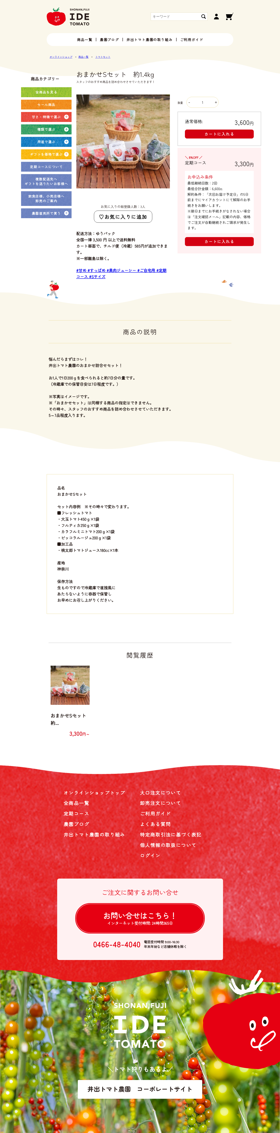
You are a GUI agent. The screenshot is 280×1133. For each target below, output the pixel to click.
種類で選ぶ (46, 129)
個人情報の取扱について (168, 845)
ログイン (150, 855)
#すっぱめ (97, 270)
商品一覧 (84, 39)
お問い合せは (140, 918)
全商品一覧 (76, 802)
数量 (198, 103)
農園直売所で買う (46, 213)
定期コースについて (46, 166)
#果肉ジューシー (122, 270)
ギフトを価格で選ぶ (46, 154)
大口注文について (160, 792)
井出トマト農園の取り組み (149, 39)
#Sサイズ (97, 276)
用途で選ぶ (46, 141)
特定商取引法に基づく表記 (171, 834)
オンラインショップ (61, 57)
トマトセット (102, 57)
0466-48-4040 (117, 944)
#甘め (82, 270)
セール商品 (46, 104)
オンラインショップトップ (94, 792)
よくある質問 (155, 824)
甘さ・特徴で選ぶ (46, 116)
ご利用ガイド (191, 39)
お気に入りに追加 (125, 216)
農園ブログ (109, 39)
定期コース (76, 813)
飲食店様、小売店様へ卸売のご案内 (46, 198)
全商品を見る (46, 92)
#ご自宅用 (146, 270)
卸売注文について (160, 802)
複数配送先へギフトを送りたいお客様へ (46, 181)
